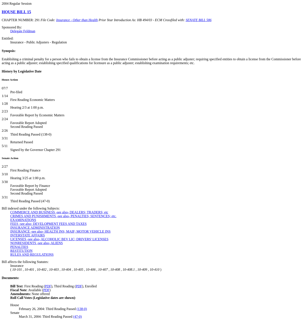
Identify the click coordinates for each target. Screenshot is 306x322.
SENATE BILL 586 (198, 20)
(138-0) (82, 309)
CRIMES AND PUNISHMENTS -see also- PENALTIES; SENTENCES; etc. (63, 216)
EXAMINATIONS (23, 220)
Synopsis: (9, 51)
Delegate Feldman (22, 31)
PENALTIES (19, 247)
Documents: (10, 278)
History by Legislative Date (21, 71)
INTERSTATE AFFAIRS (27, 235)
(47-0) (77, 316)
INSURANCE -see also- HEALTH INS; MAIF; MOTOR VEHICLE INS (60, 231)
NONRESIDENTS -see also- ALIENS (36, 243)
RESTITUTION (21, 251)
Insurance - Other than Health (77, 20)
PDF (48, 286)
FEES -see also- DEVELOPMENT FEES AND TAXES (48, 224)
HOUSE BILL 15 (16, 12)
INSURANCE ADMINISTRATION (35, 227)
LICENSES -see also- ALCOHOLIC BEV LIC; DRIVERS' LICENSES (59, 239)
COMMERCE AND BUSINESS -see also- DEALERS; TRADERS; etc (59, 212)
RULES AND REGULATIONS (32, 254)
